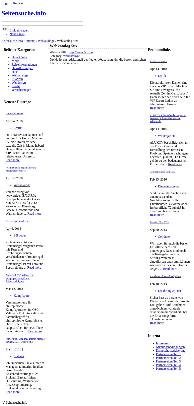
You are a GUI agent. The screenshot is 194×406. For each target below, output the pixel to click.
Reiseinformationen (24, 64)
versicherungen (21, 89)
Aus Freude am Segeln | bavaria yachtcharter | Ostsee (21, 169)
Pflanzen (17, 79)
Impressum (163, 343)
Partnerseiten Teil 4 (168, 365)
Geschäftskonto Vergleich (162, 172)
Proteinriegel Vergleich (17, 221)
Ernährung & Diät (169, 290)
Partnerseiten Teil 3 (168, 361)
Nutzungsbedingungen (170, 347)
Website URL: (59, 52)
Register (18, 3)
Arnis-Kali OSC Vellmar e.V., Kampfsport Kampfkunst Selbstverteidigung (20, 278)
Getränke (164, 236)
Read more (13, 160)
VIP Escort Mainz (14, 113)
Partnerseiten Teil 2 (168, 357)
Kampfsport (21, 295)
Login (5, 3)
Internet (30, 41)
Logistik (19, 356)
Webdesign (19, 82)
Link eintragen (19, 30)
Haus (15, 71)
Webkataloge (46, 41)
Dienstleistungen (22, 68)
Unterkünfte (19, 57)
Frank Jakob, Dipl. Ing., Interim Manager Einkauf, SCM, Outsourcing (25, 340)
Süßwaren (20, 235)
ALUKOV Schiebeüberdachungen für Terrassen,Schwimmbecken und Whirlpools (168, 118)
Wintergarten (166, 135)
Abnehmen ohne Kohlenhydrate (165, 276)
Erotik (18, 128)
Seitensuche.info (24, 13)
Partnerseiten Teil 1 (168, 354)
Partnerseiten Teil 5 (168, 368)
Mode (15, 61)
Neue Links (17, 34)
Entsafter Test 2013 (159, 222)
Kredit (16, 86)
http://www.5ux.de (81, 52)
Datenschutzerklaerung (170, 350)
